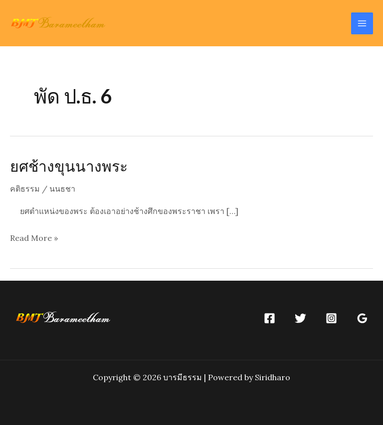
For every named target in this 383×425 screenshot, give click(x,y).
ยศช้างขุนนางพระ (69, 166)
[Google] (362, 318)
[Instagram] (331, 318)
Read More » (34, 238)
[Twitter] (300, 318)
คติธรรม (25, 189)
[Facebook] (269, 318)
